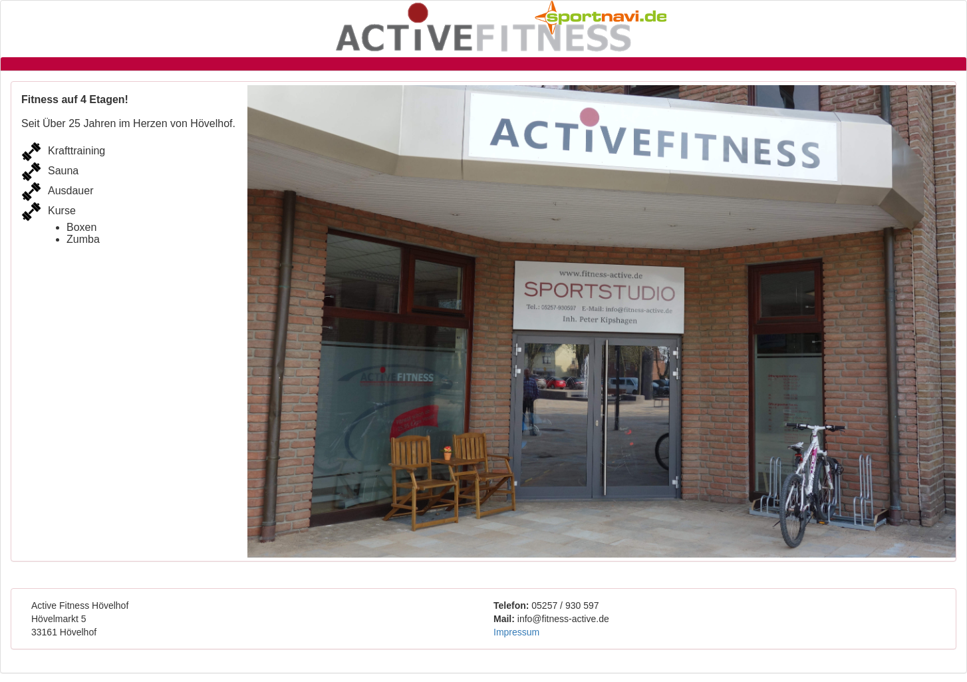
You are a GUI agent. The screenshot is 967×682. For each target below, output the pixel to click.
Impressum (516, 632)
